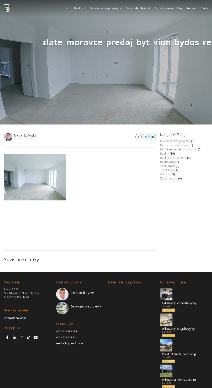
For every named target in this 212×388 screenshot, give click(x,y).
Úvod (67, 8)
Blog (179, 8)
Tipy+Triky (167, 170)
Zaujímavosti (168, 178)
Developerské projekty (175, 141)
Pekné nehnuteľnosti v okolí (178, 149)
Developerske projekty (106, 8)
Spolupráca (167, 166)
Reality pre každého (173, 158)
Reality (80, 8)
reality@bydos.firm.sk (69, 322)
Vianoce (165, 174)
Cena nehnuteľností (138, 8)
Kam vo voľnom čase (174, 145)
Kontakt (191, 8)
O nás (204, 8)
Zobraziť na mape (15, 297)
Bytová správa (164, 8)
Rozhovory (167, 162)
